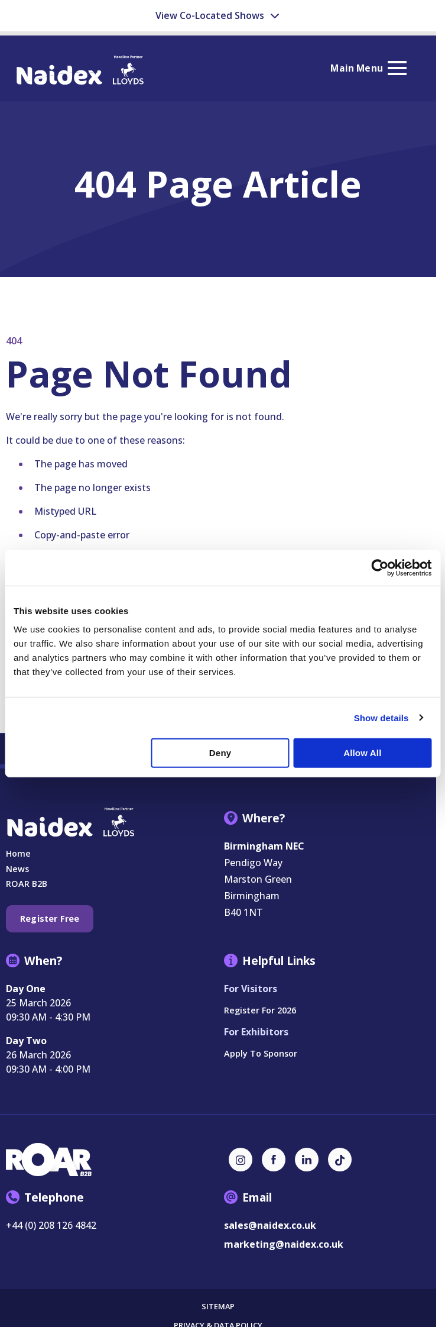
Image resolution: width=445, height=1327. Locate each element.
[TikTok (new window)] (340, 1159)
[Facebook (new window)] (273, 1159)
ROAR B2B (26, 884)
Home (18, 853)
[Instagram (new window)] (240, 1159)
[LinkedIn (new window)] (307, 1159)
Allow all (362, 753)
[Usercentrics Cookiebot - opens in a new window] (379, 567)
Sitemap (218, 1306)
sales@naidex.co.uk (270, 1225)
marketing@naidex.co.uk (283, 1244)
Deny (220, 753)
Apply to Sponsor (260, 1053)
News (17, 869)
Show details (381, 717)
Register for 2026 (260, 1010)
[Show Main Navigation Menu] (368, 68)
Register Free (49, 918)
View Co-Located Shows (218, 15)
